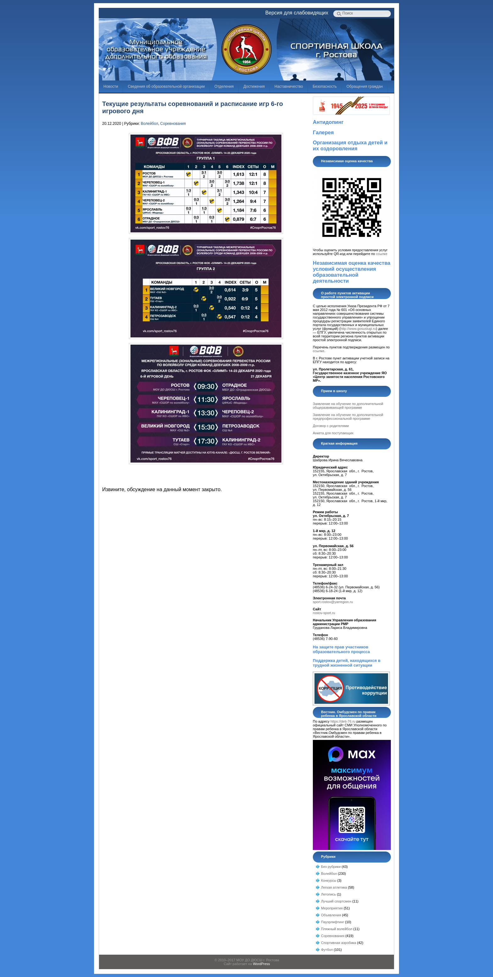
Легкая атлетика (334, 887)
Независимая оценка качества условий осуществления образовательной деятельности (352, 272)
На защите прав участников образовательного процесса (341, 649)
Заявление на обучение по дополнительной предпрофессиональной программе (348, 416)
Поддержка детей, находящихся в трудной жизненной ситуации (346, 663)
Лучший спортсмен (336, 901)
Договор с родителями (331, 426)
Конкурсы (328, 880)
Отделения (224, 86)
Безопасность (325, 86)
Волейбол (149, 123)
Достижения (254, 86)
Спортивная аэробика (338, 943)
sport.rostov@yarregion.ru (333, 602)
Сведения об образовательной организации (166, 86)
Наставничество (288, 86)
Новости (110, 86)
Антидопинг (328, 122)
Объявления (331, 915)
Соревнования (173, 123)
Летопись (328, 894)
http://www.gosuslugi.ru (358, 328)
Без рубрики (331, 867)
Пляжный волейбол (336, 929)
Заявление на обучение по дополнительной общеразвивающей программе (348, 405)
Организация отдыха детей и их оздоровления (350, 145)
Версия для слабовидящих (296, 12)
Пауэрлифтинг (332, 922)
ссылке (381, 254)
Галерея (323, 132)
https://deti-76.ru (343, 721)
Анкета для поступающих (333, 433)
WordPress (261, 964)
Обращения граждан (364, 86)
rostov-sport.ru (324, 613)
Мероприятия (332, 908)
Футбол (327, 950)
